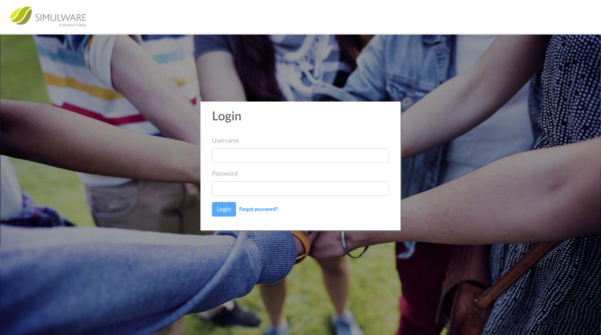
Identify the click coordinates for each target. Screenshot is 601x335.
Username (225, 141)
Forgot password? (258, 209)
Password (225, 174)
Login (224, 209)
